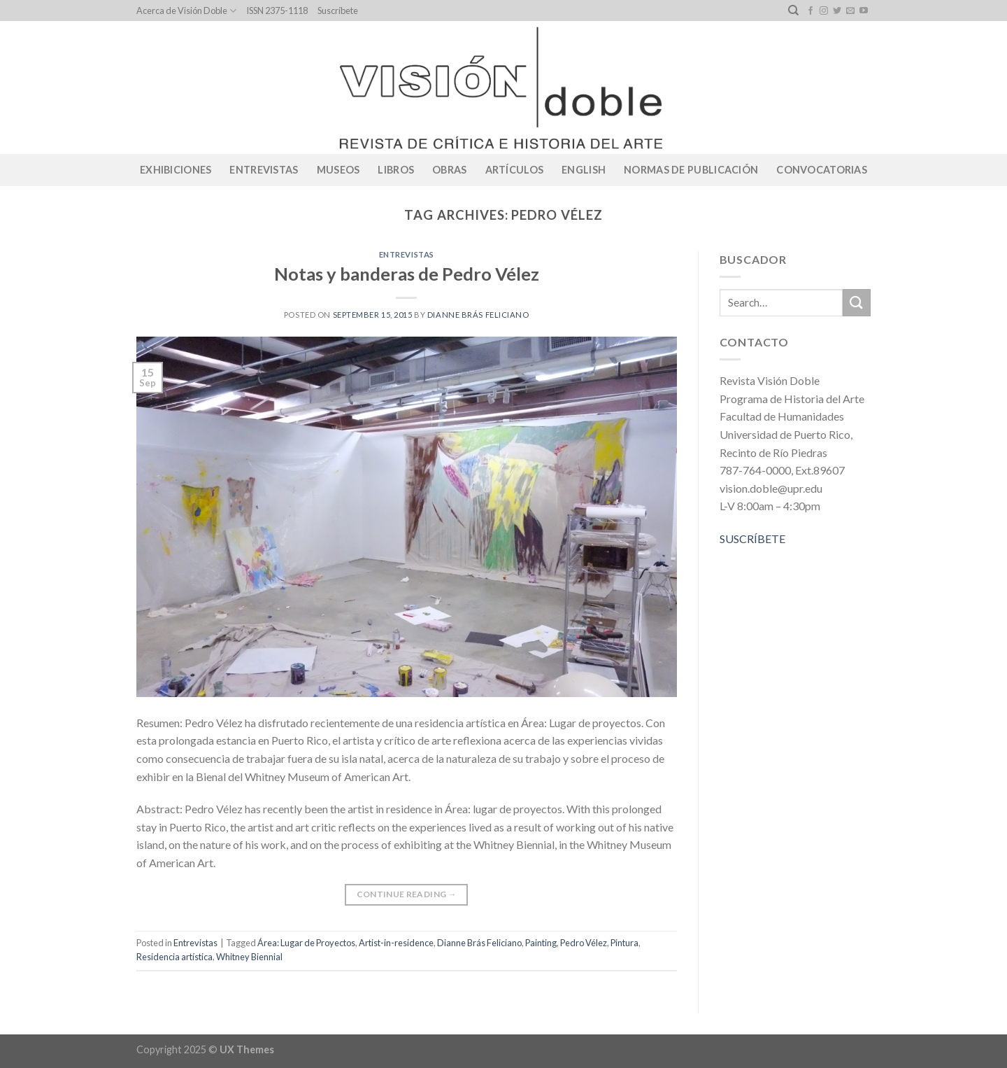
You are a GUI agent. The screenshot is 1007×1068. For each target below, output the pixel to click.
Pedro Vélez (583, 942)
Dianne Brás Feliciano (478, 314)
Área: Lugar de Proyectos (306, 942)
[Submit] (857, 302)
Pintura (624, 942)
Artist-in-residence (396, 942)
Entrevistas (263, 170)
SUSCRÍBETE (752, 538)
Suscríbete (337, 10)
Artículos (514, 170)
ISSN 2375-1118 (277, 10)
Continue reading (407, 894)
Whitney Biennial (249, 956)
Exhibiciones (175, 170)
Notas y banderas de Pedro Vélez (406, 273)
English (584, 170)
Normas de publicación (691, 170)
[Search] (793, 10)
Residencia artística (174, 956)
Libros (396, 170)
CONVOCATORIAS (821, 170)
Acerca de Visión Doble (186, 10)
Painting (541, 942)
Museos (338, 170)
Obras (449, 170)
